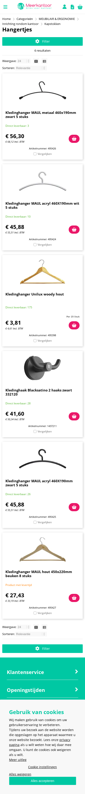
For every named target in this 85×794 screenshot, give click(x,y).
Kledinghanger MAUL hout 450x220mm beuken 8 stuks (38, 573)
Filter (42, 41)
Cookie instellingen (42, 767)
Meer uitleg (18, 760)
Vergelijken (45, 154)
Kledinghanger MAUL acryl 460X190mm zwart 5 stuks (39, 483)
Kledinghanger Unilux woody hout (34, 294)
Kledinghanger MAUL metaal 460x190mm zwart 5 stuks (40, 114)
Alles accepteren (42, 781)
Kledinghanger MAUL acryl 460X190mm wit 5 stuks (42, 205)
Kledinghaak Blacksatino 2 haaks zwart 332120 (38, 392)
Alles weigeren (20, 774)
